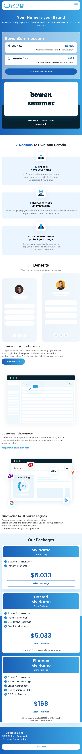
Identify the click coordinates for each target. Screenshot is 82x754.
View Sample (13, 361)
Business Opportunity (14, 739)
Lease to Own (20, 58)
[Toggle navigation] (76, 4)
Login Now (41, 746)
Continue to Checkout (41, 71)
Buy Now (17, 45)
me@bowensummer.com (15, 447)
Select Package (41, 583)
